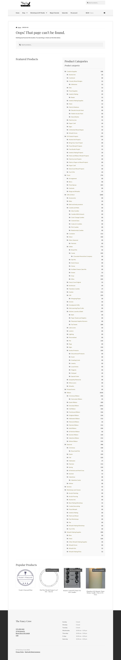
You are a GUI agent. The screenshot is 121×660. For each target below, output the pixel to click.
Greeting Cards (75, 360)
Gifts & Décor (71, 194)
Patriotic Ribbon (73, 425)
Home (17, 13)
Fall (70, 457)
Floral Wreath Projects (75, 146)
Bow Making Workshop (76, 503)
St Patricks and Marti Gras (76, 470)
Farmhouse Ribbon (74, 412)
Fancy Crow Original (75, 282)
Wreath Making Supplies (74, 532)
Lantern (71, 331)
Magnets (73, 370)
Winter (71, 483)
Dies (70, 87)
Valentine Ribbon (74, 438)
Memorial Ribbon (74, 422)
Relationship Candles (77, 230)
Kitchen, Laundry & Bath (76, 311)
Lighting (71, 334)
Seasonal (69, 444)
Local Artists (74, 366)
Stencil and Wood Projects (76, 169)
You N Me (72, 172)
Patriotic (73, 243)
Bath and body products (76, 204)
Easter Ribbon (73, 402)
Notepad (73, 373)
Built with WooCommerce (32, 652)
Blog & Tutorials (54, 13)
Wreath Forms (73, 133)
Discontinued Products (78, 353)
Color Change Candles (77, 217)
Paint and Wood (73, 516)
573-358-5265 (20, 629)
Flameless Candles (74, 289)
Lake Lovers (72, 327)
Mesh (70, 104)
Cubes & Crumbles (76, 224)
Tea (70, 522)
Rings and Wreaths (74, 191)
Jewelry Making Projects (76, 152)
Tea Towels (74, 324)
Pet (70, 340)
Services (69, 486)
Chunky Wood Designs (75, 81)
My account (74, 13)
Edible (71, 246)
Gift (70, 295)
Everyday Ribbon (74, 405)
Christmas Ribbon (74, 396)
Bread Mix (74, 250)
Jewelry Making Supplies (76, 100)
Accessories (72, 198)
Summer (71, 473)
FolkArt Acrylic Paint (77, 113)
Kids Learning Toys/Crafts (76, 308)
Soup (72, 276)
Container (72, 233)
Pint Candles (75, 227)
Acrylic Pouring (73, 496)
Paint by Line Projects (75, 159)
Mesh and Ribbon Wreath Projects (79, 155)
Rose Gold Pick (75, 451)
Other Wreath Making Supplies (78, 542)
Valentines (72, 477)
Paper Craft (72, 123)
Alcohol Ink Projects (75, 139)
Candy (73, 253)
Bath (72, 315)
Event (73, 357)
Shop (23, 13)
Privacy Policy (20, 652)
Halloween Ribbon (74, 418)
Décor (71, 237)
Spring (71, 467)
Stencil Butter (75, 117)
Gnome (71, 302)
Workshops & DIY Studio (37, 13)
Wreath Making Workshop (76, 525)
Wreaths (71, 386)
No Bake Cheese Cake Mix (78, 269)
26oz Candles (75, 211)
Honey (73, 266)
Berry (70, 182)
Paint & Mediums (74, 107)
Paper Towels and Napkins (78, 318)
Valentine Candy (76, 480)
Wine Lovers (72, 383)
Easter (71, 454)
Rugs (70, 344)
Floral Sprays (72, 185)
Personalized (72, 337)
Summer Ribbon (73, 434)
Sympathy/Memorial (75, 379)
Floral (68, 175)
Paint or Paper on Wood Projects (78, 162)
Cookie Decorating (74, 506)
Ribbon (69, 392)
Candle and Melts (74, 207)
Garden (71, 292)
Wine (72, 279)
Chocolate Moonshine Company (82, 256)
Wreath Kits (72, 548)
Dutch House (75, 263)
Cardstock (72, 78)
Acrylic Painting (73, 493)
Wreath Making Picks (75, 551)
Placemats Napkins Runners (79, 321)
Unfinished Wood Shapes (76, 130)
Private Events (71, 389)
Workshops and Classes (74, 490)
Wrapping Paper (76, 298)
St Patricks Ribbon (74, 431)
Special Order (75, 376)
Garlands (71, 188)
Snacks (73, 272)
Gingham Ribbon (74, 415)
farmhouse (72, 285)
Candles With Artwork (77, 214)
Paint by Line (72, 120)
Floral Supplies (73, 91)
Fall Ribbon (72, 409)
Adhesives (74, 84)
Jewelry (73, 363)
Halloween (72, 461)
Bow (70, 535)
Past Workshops (74, 519)
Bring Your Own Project (76, 143)
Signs (70, 126)
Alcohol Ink (72, 74)
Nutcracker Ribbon (76, 399)
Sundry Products (74, 350)
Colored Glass (75, 220)
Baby (70, 201)
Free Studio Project (74, 149)
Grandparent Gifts (74, 305)
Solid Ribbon (72, 428)
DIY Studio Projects (72, 136)
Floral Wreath (73, 509)
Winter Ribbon (73, 441)
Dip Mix (73, 259)
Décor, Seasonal (73, 240)
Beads (73, 97)
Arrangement (73, 178)
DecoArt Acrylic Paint (77, 110)
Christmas (72, 448)
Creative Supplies (72, 71)
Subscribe (65, 13)
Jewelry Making (73, 94)
